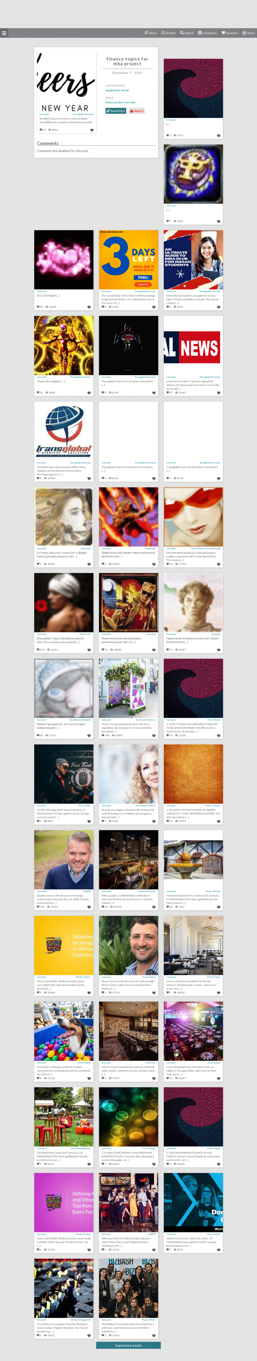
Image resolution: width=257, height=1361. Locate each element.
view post (44, 114)
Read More (116, 111)
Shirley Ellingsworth (81, 1148)
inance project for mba (120, 102)
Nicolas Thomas (212, 805)
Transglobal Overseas (83, 114)
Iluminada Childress (146, 720)
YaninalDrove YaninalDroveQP (205, 548)
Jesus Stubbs (213, 720)
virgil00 (87, 891)
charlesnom (85, 634)
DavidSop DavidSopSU (80, 720)
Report (137, 111)
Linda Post (151, 1062)
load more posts (128, 1345)
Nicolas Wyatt (149, 1320)
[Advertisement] (128, 14)
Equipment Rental (117, 90)
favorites (232, 33)
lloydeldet (151, 548)
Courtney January (147, 891)
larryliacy (151, 634)
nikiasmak (86, 548)
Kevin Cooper (84, 805)
